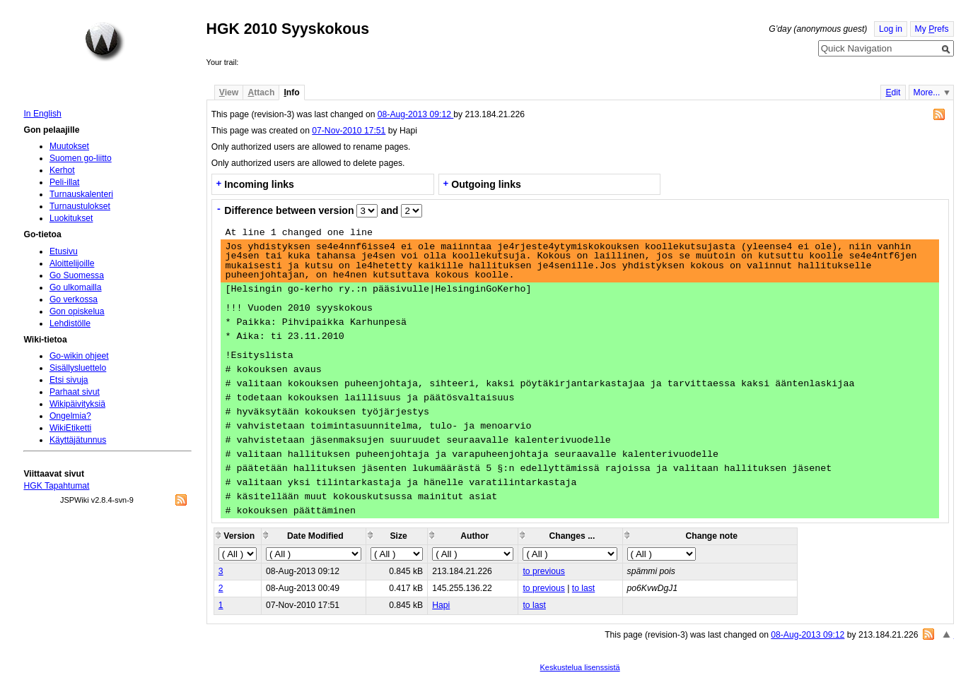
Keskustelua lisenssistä (580, 667)
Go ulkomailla (75, 287)
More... (927, 92)
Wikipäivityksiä (77, 404)
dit (892, 92)
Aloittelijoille (72, 263)
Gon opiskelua (77, 311)
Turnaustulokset (79, 206)
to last (583, 588)
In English (42, 114)
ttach (260, 92)
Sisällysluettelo (77, 368)
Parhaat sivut (74, 392)
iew (228, 92)
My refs (932, 29)
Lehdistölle (70, 323)
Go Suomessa (76, 275)
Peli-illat (64, 182)
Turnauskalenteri (81, 194)
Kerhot (62, 170)
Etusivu (63, 251)
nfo (291, 92)
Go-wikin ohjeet (79, 356)
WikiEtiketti (70, 428)
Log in (890, 29)
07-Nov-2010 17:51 (348, 131)
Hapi (441, 605)
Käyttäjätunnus (77, 440)
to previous (543, 571)
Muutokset (69, 146)
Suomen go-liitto (80, 158)
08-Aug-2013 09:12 (415, 114)
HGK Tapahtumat (56, 486)
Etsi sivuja (68, 380)
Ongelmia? (70, 416)
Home (104, 41)
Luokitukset (71, 218)
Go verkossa (73, 299)
